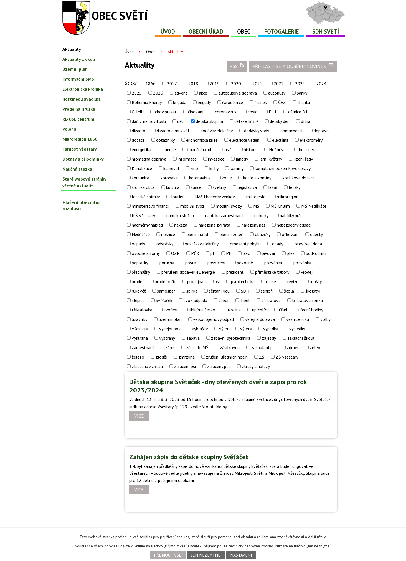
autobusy (276, 93)
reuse (271, 281)
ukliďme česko (202, 310)
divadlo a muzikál (173, 130)
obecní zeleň (231, 234)
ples (291, 253)
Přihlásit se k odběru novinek (293, 66)
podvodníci (316, 253)
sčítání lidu (219, 291)
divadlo (138, 130)
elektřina (280, 140)
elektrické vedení (245, 140)
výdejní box (170, 328)
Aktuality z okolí (78, 59)
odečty (316, 234)
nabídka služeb (180, 215)
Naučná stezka (77, 169)
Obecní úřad (206, 31)
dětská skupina (209, 121)
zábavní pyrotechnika (230, 338)
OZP (175, 253)
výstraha (140, 338)
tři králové (271, 300)
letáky (294, 187)
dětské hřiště (246, 121)
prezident (235, 272)
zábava (193, 338)
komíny (236, 168)
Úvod (168, 31)
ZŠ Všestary (287, 357)
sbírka (191, 291)
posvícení (216, 262)
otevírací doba (308, 244)
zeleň (315, 347)
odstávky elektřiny (202, 244)
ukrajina (234, 310)
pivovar (268, 253)
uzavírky (139, 319)
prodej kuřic (165, 281)
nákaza (180, 225)
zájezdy (269, 338)
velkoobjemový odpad (213, 319)
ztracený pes (218, 366)
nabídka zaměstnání (224, 215)
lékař (272, 187)
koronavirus (199, 178)
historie (251, 149)
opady (277, 244)
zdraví (292, 347)
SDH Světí (325, 31)
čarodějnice (232, 102)
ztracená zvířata (147, 366)
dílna (305, 121)
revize (292, 281)
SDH (245, 291)
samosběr (166, 291)
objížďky (262, 234)
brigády (204, 102)
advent (180, 93)
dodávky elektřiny (217, 130)
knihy (214, 168)
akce (203, 93)
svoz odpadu (195, 300)
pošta (190, 262)
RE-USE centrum (78, 119)
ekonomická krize (202, 140)
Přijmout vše (167, 555)
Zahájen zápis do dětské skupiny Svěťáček (189, 457)
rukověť (139, 291)
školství (313, 291)
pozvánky (302, 262)
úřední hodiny (310, 310)
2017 (172, 83)
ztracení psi (185, 366)
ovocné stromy (146, 253)
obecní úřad (197, 234)
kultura (172, 187)
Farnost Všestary (79, 149)
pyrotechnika (243, 281)
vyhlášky (200, 328)
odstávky (164, 244)
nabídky (261, 215)
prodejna (195, 281)
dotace (138, 140)
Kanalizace (142, 168)
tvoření (170, 310)
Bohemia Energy (147, 102)
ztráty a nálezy (256, 366)
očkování (290, 234)
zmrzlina (187, 357)
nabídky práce (292, 215)
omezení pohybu (245, 244)
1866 (151, 83)
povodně (245, 262)
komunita (140, 178)
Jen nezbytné (205, 555)
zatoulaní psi (263, 347)
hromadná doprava (149, 159)
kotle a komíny (257, 178)
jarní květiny (270, 159)
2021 (257, 83)
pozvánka (273, 262)
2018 (193, 83)
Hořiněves (278, 149)
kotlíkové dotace (299, 178)
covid (252, 112)
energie (169, 149)
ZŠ (261, 357)
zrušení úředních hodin (227, 357)
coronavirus (225, 112)
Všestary (140, 328)
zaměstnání (143, 347)
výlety (246, 328)
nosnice (168, 234)
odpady (138, 244)
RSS (237, 66)
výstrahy (167, 338)
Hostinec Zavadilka (81, 99)
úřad (283, 310)
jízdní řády (303, 159)
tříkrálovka (142, 310)
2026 (158, 93)
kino (194, 168)
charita (303, 102)
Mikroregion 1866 (79, 139)
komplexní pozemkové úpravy (283, 168)
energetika (141, 149)
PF (228, 253)
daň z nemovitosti (149, 121)
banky (302, 93)
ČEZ (282, 102)
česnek (260, 102)
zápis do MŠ (197, 347)
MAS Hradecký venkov (214, 196)
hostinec (307, 149)
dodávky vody (256, 130)
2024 (321, 83)
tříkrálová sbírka (307, 300)
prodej (137, 281)
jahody (242, 159)
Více (139, 416)
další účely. (317, 536)
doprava (321, 130)
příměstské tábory (272, 272)
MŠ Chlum (280, 206)
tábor (224, 300)
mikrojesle (255, 196)
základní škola (300, 338)
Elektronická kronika (82, 89)
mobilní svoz (192, 206)
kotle (227, 178)
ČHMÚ (138, 112)
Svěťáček (164, 300)
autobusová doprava (238, 93)
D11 (273, 112)
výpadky (270, 328)
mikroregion (287, 196)
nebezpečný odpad (294, 225)
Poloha (69, 129)
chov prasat (166, 112)
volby (325, 319)
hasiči (227, 149)
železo (138, 357)
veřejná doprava (260, 319)
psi (217, 281)
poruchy (166, 262)
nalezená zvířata (214, 225)
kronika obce (143, 187)
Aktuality (71, 49)
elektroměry (311, 140)
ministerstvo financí (150, 206)
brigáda (179, 102)
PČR (195, 253)
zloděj (161, 357)
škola (289, 291)
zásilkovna (230, 347)
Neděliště (141, 234)
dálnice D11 (299, 112)
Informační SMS (78, 79)
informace (187, 159)
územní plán (170, 319)
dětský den (280, 121)
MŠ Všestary (143, 215)
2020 (236, 83)
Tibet (245, 300)
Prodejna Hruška (78, 109)
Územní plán (75, 69)
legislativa (247, 187)
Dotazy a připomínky (83, 159)
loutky (177, 196)
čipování (196, 112)
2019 (215, 83)
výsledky (297, 328)
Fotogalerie (281, 31)
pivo (246, 253)
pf (212, 253)
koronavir (169, 178)
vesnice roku (297, 319)
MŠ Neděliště (313, 206)
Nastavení (241, 555)
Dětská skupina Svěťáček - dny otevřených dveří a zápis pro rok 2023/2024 (218, 385)
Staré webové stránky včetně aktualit (84, 182)
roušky (316, 281)
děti (180, 121)
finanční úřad (199, 149)
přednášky (141, 272)
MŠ (256, 206)
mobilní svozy (229, 206)
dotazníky (165, 140)
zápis (170, 347)
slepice (138, 300)
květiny (219, 187)
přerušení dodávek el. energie (188, 272)
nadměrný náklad (147, 225)
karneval (171, 168)
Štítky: (131, 83)
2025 (137, 93)
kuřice (196, 187)
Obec (243, 31)
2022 (279, 83)
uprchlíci (260, 310)
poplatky (140, 262)
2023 (300, 83)
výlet (224, 328)
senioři (267, 291)
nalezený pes (253, 225)
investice (216, 159)
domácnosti (291, 130)
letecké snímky (146, 196)
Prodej (307, 272)
